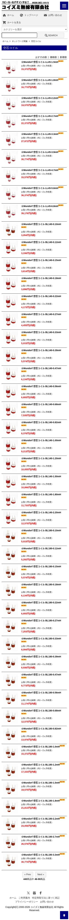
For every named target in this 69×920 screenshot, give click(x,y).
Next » (40, 874)
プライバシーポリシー (26, 901)
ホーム (8, 15)
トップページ (29, 15)
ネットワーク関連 (20, 41)
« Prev (27, 874)
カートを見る (11, 22)
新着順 (63, 57)
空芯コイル (36, 41)
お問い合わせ (53, 15)
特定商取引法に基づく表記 (46, 897)
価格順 (53, 57)
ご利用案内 (24, 897)
